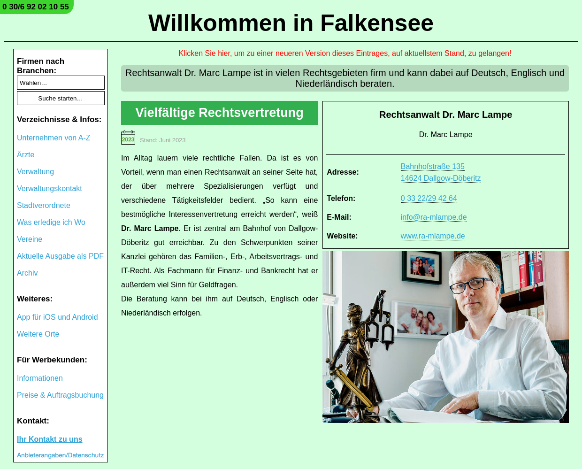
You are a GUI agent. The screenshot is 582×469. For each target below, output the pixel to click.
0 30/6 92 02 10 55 (35, 6)
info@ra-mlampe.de (434, 217)
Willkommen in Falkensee (291, 23)
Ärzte (25, 155)
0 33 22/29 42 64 (429, 198)
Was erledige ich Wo (51, 222)
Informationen (40, 378)
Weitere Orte (38, 334)
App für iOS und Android (57, 317)
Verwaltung (35, 172)
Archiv (27, 273)
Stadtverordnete (43, 205)
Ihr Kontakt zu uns (50, 439)
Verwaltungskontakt (49, 188)
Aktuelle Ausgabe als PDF (60, 256)
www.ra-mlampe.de (433, 236)
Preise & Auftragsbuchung (60, 395)
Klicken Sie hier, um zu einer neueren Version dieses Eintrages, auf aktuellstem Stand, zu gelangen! (345, 53)
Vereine (29, 239)
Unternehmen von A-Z (54, 138)
